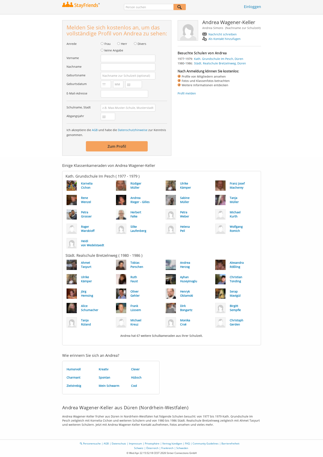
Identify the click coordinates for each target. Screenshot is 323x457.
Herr (124, 44)
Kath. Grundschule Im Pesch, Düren (218, 59)
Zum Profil (117, 146)
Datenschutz (119, 443)
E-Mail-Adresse (77, 93)
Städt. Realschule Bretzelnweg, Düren (220, 63)
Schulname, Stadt (79, 107)
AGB (95, 130)
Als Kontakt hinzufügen (224, 39)
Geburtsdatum (77, 84)
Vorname (73, 58)
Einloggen (252, 6)
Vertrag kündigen (172, 443)
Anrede (72, 44)
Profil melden (187, 93)
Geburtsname (76, 75)
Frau (107, 44)
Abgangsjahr (75, 116)
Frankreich (167, 448)
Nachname (74, 67)
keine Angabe (113, 50)
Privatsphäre (152, 443)
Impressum (135, 443)
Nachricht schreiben (222, 34)
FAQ (187, 443)
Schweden (182, 448)
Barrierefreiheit (230, 443)
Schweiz (138, 448)
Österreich (152, 448)
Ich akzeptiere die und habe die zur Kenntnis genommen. (116, 132)
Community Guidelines (206, 443)
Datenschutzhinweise (132, 130)
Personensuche (92, 443)
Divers (142, 44)
